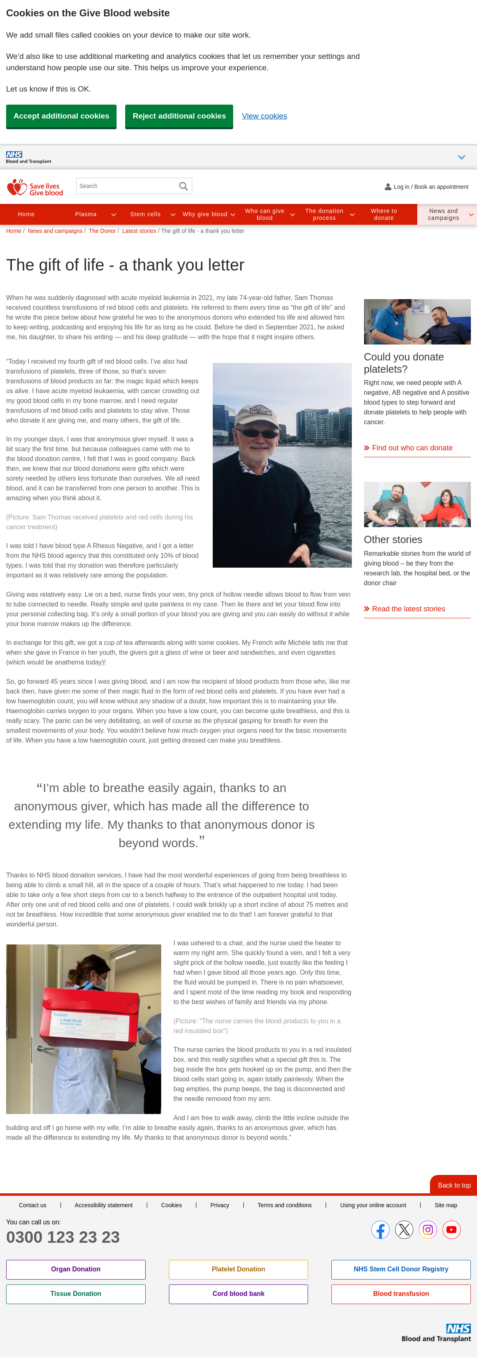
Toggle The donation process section (352, 214)
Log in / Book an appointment (431, 186)
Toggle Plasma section (113, 214)
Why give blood (205, 214)
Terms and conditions (285, 1205)
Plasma (86, 214)
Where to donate (384, 214)
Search (183, 186)
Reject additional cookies (179, 116)
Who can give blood (265, 214)
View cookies (264, 116)
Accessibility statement (104, 1205)
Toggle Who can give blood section (292, 214)
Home (26, 214)
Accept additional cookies (61, 116)
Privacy (219, 1205)
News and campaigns (443, 214)
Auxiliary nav (461, 157)
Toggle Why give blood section (232, 214)
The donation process (324, 214)
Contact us (32, 1205)
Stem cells (145, 214)
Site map (445, 1205)
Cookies (171, 1205)
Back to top (454, 1185)
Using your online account (373, 1205)
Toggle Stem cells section (172, 214)
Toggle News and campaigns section (471, 214)
